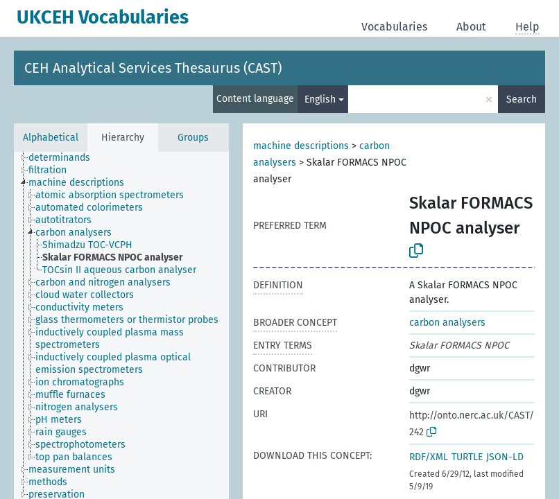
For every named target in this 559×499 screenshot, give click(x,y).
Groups (193, 137)
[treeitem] (65, 158)
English (320, 99)
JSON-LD (505, 457)
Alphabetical (50, 137)
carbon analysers (447, 323)
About (471, 26)
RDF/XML (428, 457)
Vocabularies (394, 26)
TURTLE (467, 457)
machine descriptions (301, 146)
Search (521, 99)
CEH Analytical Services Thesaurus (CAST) (153, 68)
